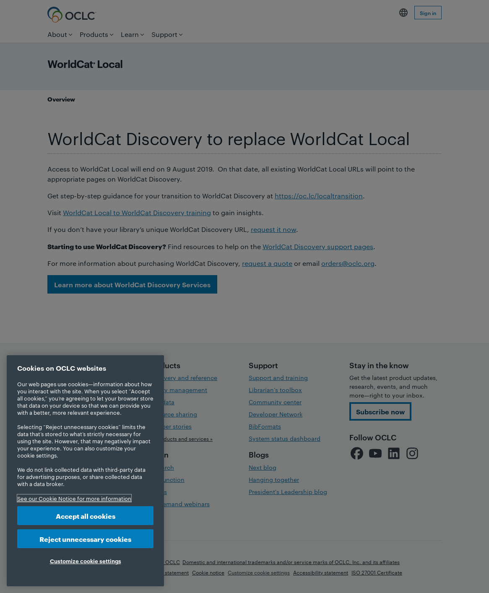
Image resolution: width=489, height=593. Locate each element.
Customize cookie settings (85, 560)
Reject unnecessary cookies (85, 539)
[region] (85, 470)
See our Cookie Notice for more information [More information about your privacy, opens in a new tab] (74, 498)
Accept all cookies (85, 515)
